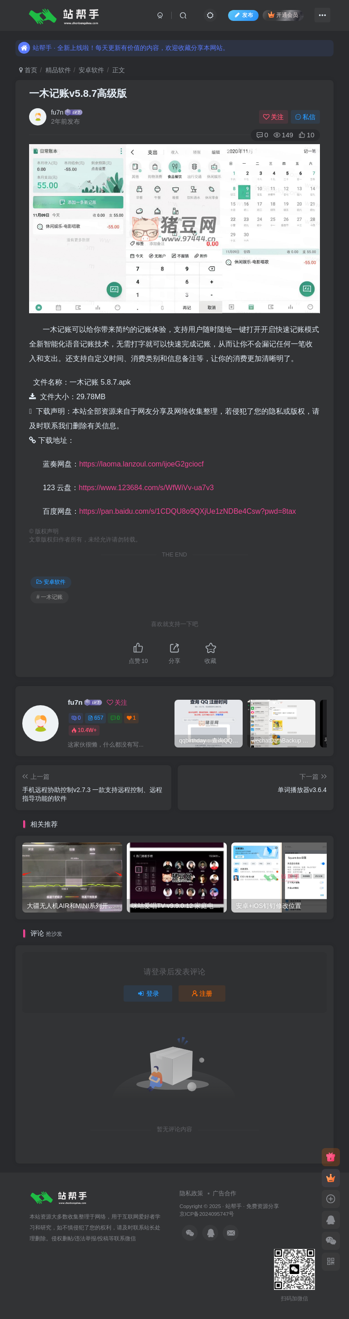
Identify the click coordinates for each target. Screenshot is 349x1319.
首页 (28, 70)
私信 (305, 116)
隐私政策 (191, 1193)
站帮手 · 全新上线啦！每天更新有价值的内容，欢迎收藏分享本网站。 (123, 41)
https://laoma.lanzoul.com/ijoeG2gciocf (141, 464)
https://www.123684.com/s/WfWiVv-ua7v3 (146, 487)
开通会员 (283, 14)
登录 (148, 993)
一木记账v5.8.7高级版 (78, 93)
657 (95, 718)
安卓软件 (91, 70)
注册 (202, 993)
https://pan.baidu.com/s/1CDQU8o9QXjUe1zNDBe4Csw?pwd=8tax (187, 511)
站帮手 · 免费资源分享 (252, 1206)
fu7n (57, 112)
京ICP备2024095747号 (206, 1214)
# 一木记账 (49, 597)
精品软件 (58, 70)
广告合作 (224, 1193)
